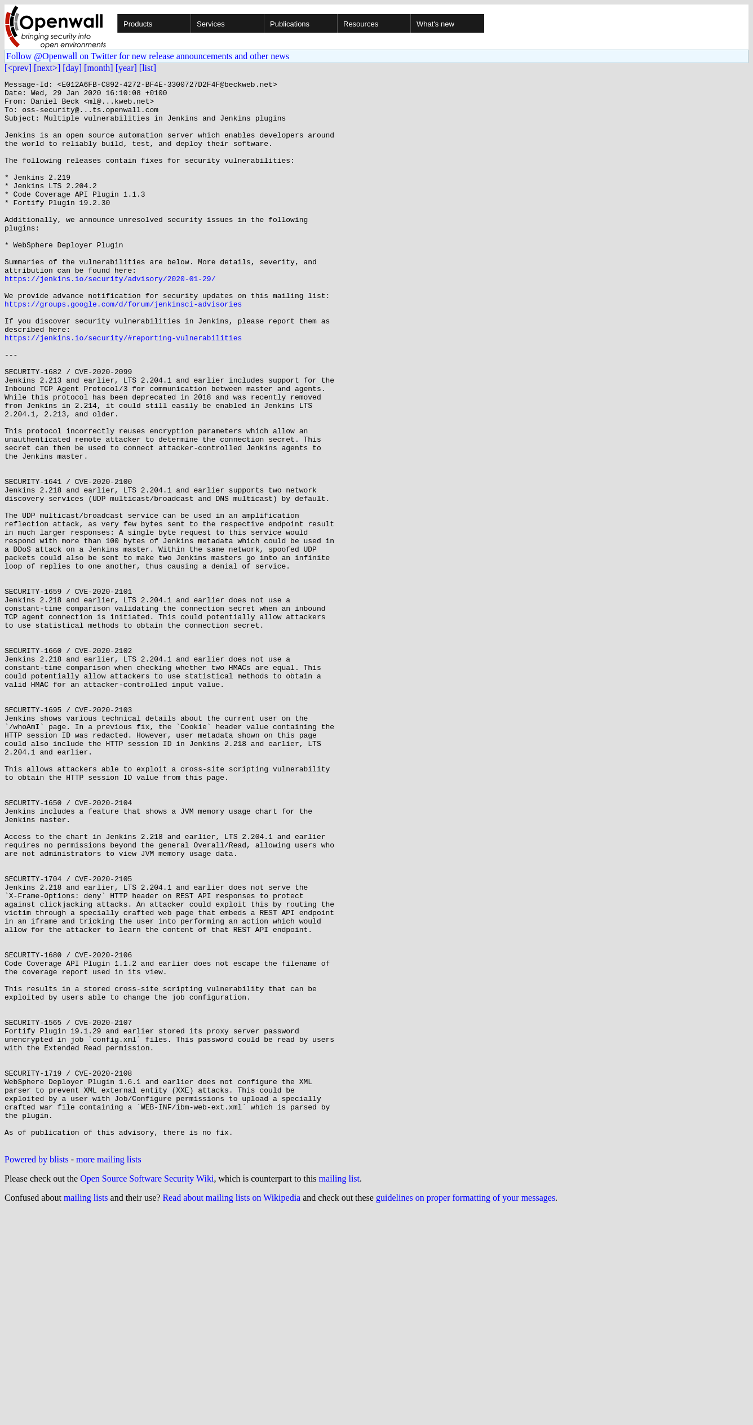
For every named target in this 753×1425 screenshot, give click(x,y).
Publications (289, 24)
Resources (360, 24)
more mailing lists (108, 1372)
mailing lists (86, 1410)
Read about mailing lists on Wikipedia (231, 1410)
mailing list (339, 1391)
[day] (72, 68)
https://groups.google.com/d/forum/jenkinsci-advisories (123, 349)
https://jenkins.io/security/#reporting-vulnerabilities (123, 390)
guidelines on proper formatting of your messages (465, 1410)
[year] (126, 68)
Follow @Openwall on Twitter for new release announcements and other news (147, 56)
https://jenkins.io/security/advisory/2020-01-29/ (110, 319)
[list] (147, 68)
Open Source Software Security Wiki (147, 1391)
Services (211, 24)
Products (137, 24)
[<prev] (18, 68)
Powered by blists (37, 1372)
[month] (98, 68)
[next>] (47, 68)
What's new (435, 24)
